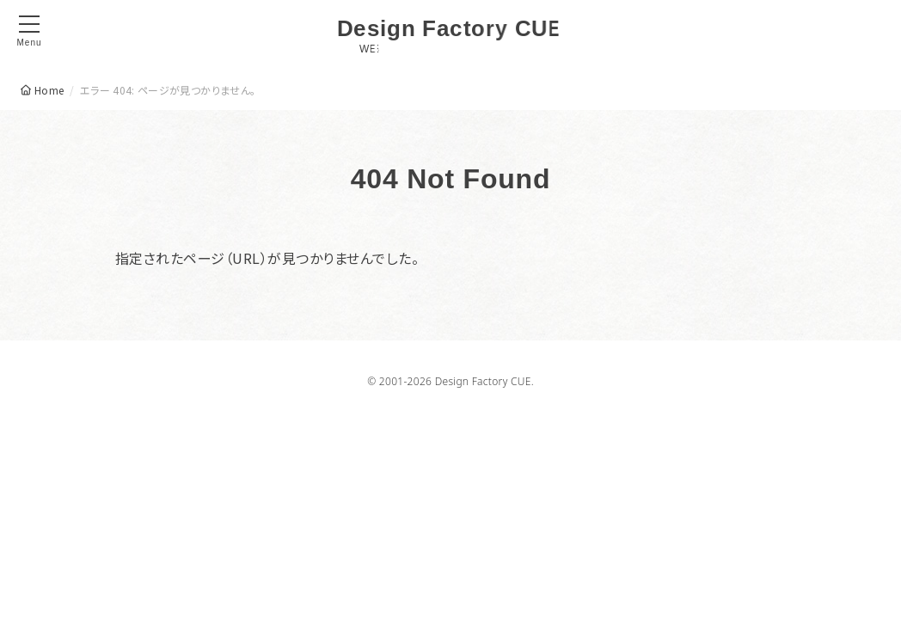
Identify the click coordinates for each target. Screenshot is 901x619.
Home (49, 90)
